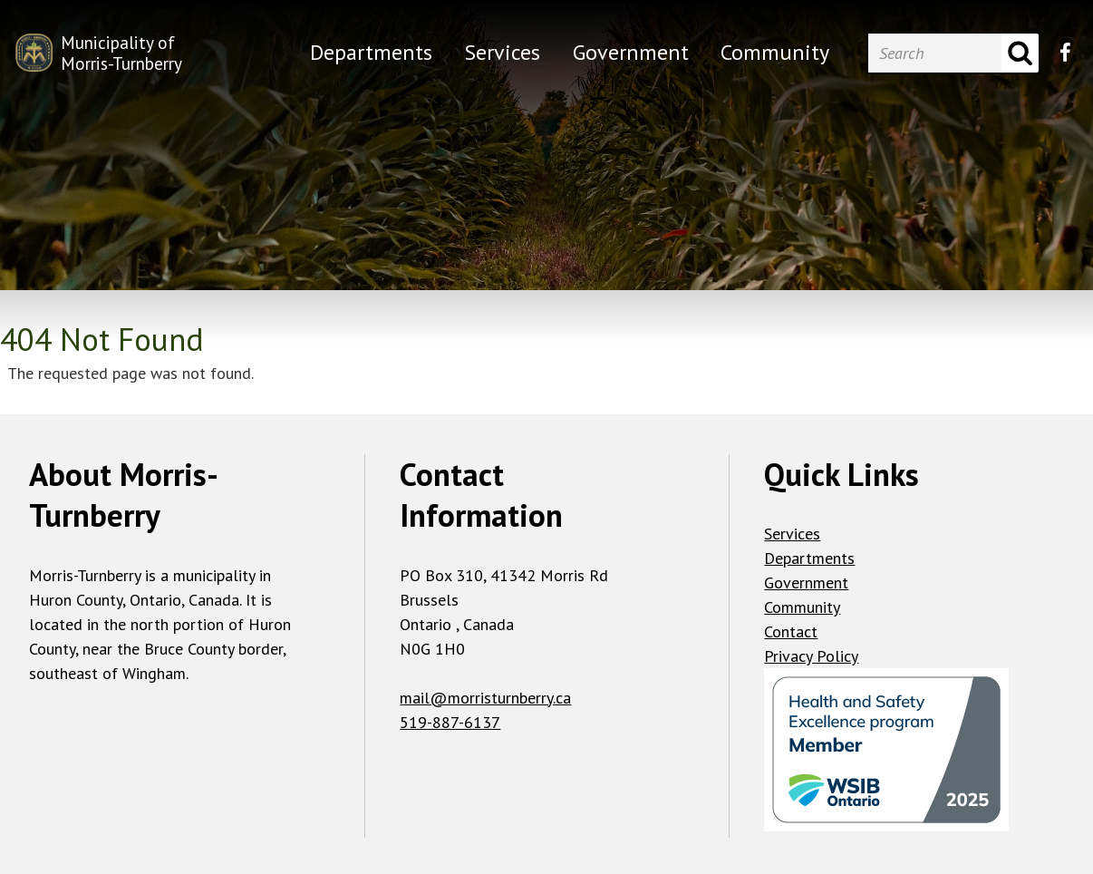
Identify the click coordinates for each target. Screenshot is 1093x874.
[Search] (934, 53)
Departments (809, 558)
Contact (790, 631)
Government (806, 582)
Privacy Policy (811, 656)
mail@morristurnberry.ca (485, 697)
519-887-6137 (450, 722)
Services (792, 533)
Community (802, 607)
